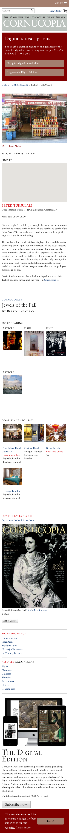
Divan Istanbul (53, 448)
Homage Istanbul (11, 491)
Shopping (6, 677)
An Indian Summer (37, 610)
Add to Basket (9, 621)
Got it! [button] (50, 821)
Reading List (8, 688)
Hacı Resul (7, 641)
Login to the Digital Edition (22, 72)
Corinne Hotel (31, 448)
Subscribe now (16, 804)
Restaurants (8, 681)
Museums (7, 670)
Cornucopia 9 (51, 279)
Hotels (5, 685)
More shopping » (14, 633)
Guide (5, 85)
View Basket (55, 10)
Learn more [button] (23, 827)
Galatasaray (20, 85)
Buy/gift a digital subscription (23, 63)
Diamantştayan (9, 638)
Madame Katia (9, 645)
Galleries (6, 673)
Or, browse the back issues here (18, 520)
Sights (5, 666)
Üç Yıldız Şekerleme (12, 653)
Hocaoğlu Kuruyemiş (12, 649)
